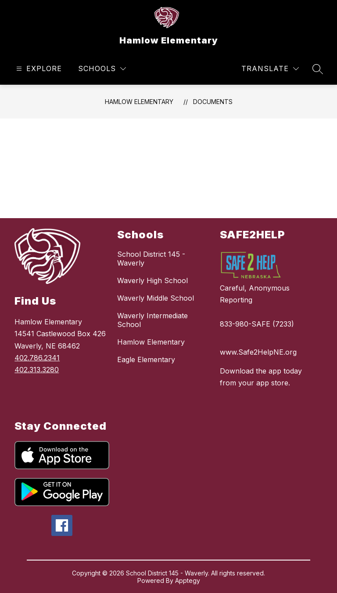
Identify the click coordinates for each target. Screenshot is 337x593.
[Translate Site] (270, 68)
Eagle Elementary (146, 359)
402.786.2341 (37, 357)
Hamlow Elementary (139, 101)
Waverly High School (152, 280)
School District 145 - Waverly (151, 258)
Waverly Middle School (155, 298)
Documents (213, 101)
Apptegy (187, 580)
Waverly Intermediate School (152, 320)
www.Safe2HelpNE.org (258, 352)
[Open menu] (38, 68)
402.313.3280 (36, 369)
